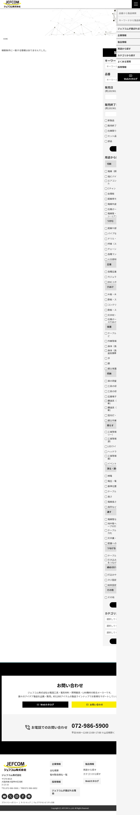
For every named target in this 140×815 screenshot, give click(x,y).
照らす (110, 425)
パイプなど (112, 233)
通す (109, 511)
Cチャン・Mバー (114, 188)
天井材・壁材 (113, 315)
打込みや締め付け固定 (117, 574)
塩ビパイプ (112, 176)
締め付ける (112, 567)
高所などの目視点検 (116, 506)
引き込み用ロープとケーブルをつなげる (120, 561)
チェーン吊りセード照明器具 (120, 248)
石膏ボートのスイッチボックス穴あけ (120, 320)
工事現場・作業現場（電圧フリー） (120, 433)
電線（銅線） (113, 171)
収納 (109, 373)
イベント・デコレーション (119, 463)
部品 (108, 141)
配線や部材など (114, 228)
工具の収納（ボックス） (118, 386)
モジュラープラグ (115, 276)
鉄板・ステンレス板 (116, 299)
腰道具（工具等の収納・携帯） (119, 409)
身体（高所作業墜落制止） (119, 346)
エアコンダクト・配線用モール (120, 182)
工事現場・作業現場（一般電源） (120, 440)
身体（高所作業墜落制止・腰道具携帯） (120, 351)
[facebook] (20, 800)
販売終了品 (112, 125)
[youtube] (4, 800)
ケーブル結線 (113, 555)
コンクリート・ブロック (118, 304)
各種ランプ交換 (114, 254)
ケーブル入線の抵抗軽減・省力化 (120, 531)
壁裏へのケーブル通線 (117, 543)
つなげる (111, 548)
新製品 (109, 120)
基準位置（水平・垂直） (118, 486)
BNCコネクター (114, 282)
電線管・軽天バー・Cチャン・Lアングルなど (119, 214)
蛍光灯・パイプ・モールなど (120, 415)
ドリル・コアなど (115, 238)
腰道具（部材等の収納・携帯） (119, 402)
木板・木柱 (112, 294)
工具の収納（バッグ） (117, 391)
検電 (108, 475)
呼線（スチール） (115, 243)
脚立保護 (110, 368)
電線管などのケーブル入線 (119, 519)
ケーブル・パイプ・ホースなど (120, 334)
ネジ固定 (110, 579)
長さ (108, 496)
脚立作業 (110, 420)
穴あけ (110, 286)
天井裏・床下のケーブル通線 (120, 538)
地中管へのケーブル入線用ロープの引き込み (120, 524)
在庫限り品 (112, 130)
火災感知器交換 (114, 259)
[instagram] (15, 800)
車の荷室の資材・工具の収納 (120, 380)
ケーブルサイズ (114, 491)
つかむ (110, 220)
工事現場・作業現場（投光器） (119, 457)
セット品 (110, 136)
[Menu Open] (136, 4)
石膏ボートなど (114, 209)
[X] (9, 800)
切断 (109, 163)
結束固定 (110, 585)
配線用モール (113, 198)
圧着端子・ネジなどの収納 (119, 396)
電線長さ (110, 501)
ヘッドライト (113, 451)
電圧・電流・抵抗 (115, 481)
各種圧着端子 (113, 271)
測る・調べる (113, 468)
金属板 (109, 193)
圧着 (109, 264)
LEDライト (111, 446)
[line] (26, 800)
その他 (110, 590)
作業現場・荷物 (114, 341)
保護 (109, 326)
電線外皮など (113, 204)
